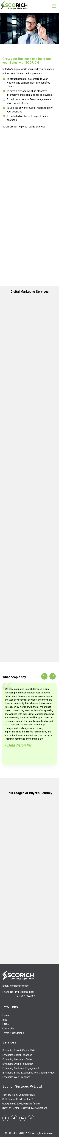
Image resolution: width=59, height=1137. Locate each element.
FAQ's (5, 1024)
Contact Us (8, 1028)
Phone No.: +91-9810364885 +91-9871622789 (18, 993)
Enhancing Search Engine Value (19, 1050)
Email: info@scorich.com (15, 985)
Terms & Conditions (13, 1032)
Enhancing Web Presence (16, 1077)
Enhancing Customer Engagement (20, 1068)
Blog (4, 1019)
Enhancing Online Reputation (17, 1063)
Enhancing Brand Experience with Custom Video (28, 1072)
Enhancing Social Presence (17, 1054)
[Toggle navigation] (53, 6)
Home (5, 1015)
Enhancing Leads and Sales (17, 1059)
